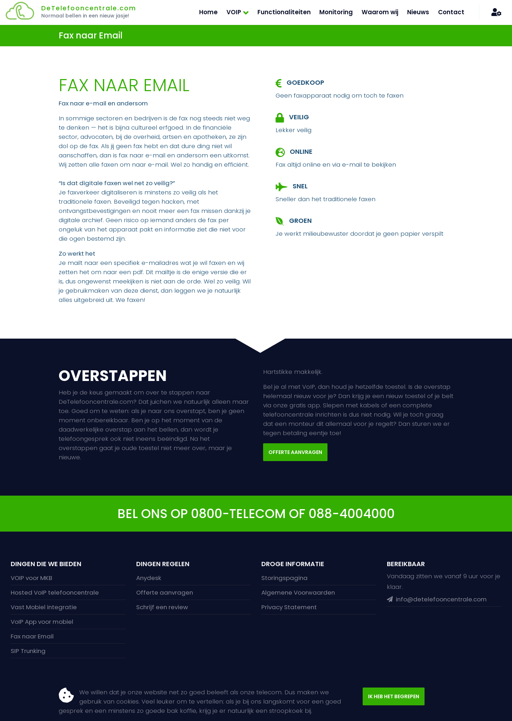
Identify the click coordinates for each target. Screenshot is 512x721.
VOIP (233, 12)
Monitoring (336, 12)
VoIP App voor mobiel (42, 621)
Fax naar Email (32, 636)
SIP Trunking (28, 651)
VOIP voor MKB (31, 578)
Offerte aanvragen (295, 452)
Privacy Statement (289, 607)
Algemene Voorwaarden (298, 592)
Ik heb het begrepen (393, 696)
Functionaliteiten (284, 12)
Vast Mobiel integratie (44, 607)
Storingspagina (284, 578)
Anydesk (148, 578)
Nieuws (418, 12)
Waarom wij (380, 12)
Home (208, 12)
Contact (451, 12)
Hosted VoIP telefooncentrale (55, 592)
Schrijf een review (162, 607)
